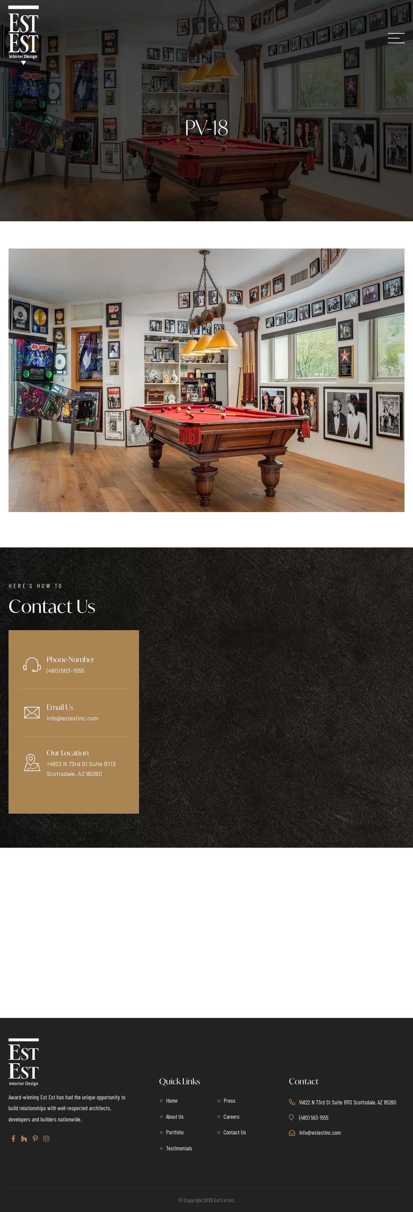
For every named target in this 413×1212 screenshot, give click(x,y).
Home (172, 1100)
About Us (175, 1116)
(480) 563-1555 (66, 670)
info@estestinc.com (72, 718)
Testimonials (179, 1148)
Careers (232, 1116)
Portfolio (175, 1132)
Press (229, 1100)
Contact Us (235, 1132)
